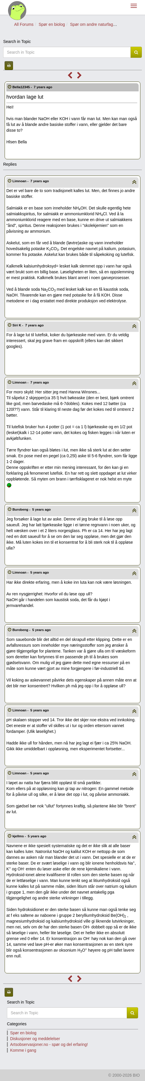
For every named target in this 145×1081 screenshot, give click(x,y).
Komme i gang (23, 1050)
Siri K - (28, 325)
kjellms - (29, 836)
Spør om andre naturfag (91, 24)
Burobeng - (32, 509)
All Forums (24, 24)
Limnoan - (31, 181)
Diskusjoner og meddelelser (35, 1038)
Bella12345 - (32, 87)
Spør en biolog (52, 24)
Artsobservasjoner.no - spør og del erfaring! (49, 1044)
